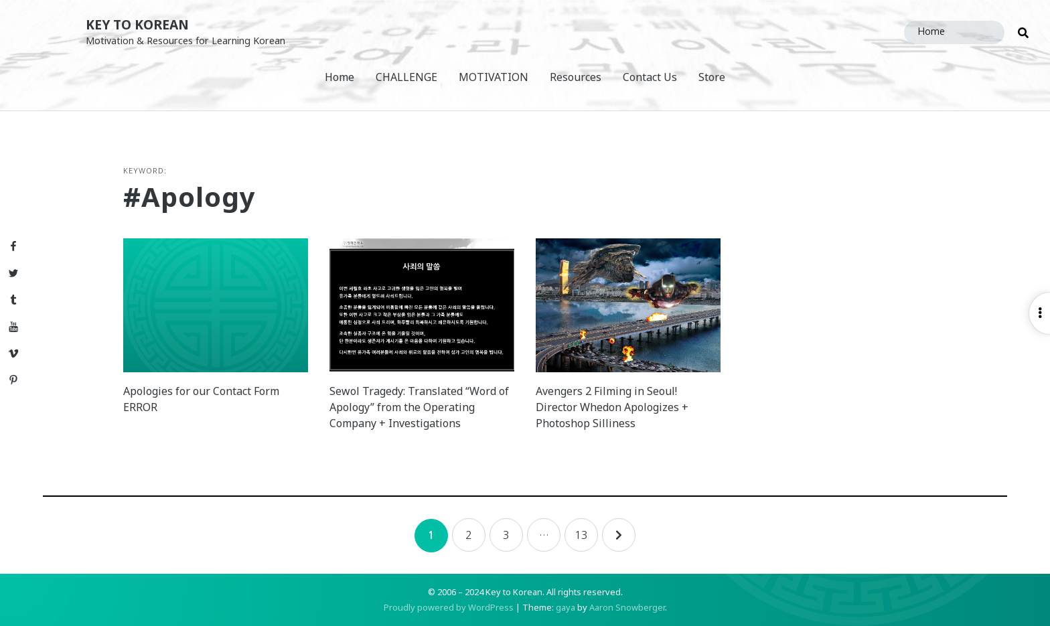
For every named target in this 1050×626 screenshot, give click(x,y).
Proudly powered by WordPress (449, 607)
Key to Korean (137, 24)
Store (711, 77)
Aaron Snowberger (627, 607)
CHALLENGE (406, 77)
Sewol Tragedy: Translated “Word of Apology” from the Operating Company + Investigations (419, 407)
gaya (565, 607)
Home (339, 77)
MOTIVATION (493, 77)
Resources (575, 77)
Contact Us (650, 77)
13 (581, 535)
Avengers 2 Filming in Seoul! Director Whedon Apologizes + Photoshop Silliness (612, 407)
